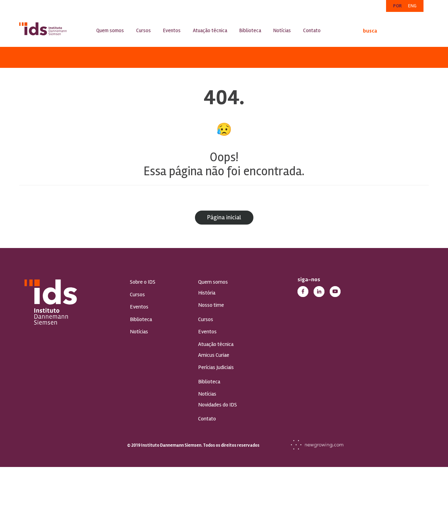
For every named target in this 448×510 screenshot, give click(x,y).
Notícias (282, 30)
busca (365, 31)
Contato (312, 30)
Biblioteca (250, 30)
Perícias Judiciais (216, 367)
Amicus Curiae (213, 355)
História (206, 292)
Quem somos (110, 30)
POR (397, 6)
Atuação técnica (210, 30)
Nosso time (211, 305)
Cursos (143, 30)
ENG (412, 6)
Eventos (172, 30)
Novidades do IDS (217, 404)
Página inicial (224, 217)
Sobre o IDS (142, 281)
